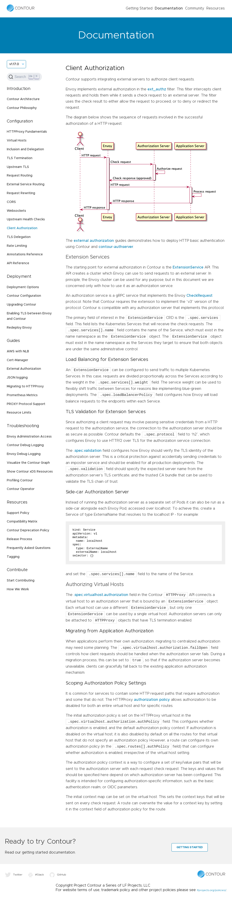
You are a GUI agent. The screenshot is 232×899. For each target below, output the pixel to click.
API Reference (18, 263)
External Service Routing (25, 184)
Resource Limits (19, 412)
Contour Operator (20, 489)
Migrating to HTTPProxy (25, 386)
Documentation (169, 8)
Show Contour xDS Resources (30, 471)
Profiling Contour (20, 480)
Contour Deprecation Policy (28, 530)
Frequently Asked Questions (29, 548)
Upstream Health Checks (26, 219)
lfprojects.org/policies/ (211, 890)
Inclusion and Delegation (25, 149)
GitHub (58, 874)
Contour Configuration (24, 295)
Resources (215, 8)
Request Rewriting (21, 193)
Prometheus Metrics (22, 395)
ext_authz (156, 89)
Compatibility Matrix (22, 521)
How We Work (18, 589)
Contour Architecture (23, 99)
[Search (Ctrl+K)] (24, 77)
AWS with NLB (18, 351)
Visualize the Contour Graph (28, 462)
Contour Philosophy (22, 108)
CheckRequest (199, 295)
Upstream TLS (18, 167)
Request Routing (19, 175)
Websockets (16, 210)
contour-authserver (116, 247)
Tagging (13, 556)
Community (194, 8)
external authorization (94, 240)
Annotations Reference (25, 254)
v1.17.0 (14, 64)
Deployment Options (23, 287)
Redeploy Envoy (19, 327)
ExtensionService (188, 267)
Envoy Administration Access (29, 436)
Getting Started (139, 8)
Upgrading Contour (21, 304)
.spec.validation (88, 450)
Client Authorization (22, 228)
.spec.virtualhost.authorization (101, 595)
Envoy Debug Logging (24, 454)
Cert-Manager (17, 360)
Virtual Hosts (17, 140)
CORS (11, 202)
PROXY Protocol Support (26, 404)
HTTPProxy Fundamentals (27, 131)
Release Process (19, 539)
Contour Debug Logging (25, 445)
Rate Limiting (17, 245)
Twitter (13, 874)
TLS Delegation (19, 237)
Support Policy (18, 513)
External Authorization (24, 368)
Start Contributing (20, 580)
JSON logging (17, 377)
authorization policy (152, 699)
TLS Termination (19, 158)
